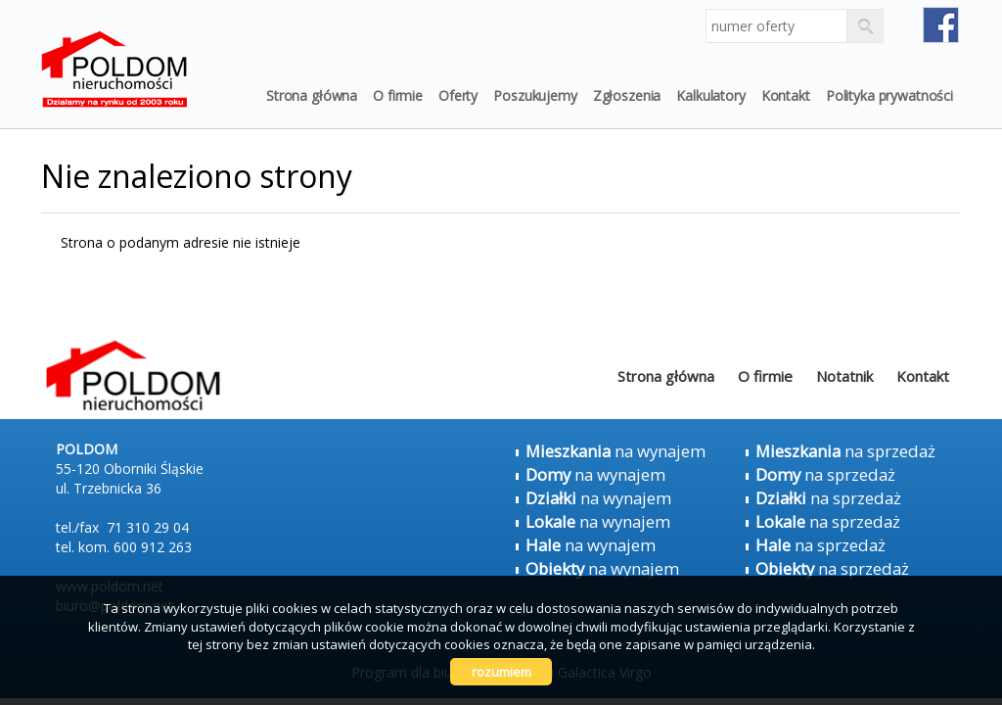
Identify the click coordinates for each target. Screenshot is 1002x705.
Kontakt (785, 95)
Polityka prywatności (889, 95)
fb (941, 25)
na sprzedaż (845, 451)
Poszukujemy (534, 95)
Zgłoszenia (627, 95)
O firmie (398, 95)
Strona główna (311, 95)
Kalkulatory (710, 95)
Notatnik (844, 376)
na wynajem (615, 451)
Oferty (458, 95)
